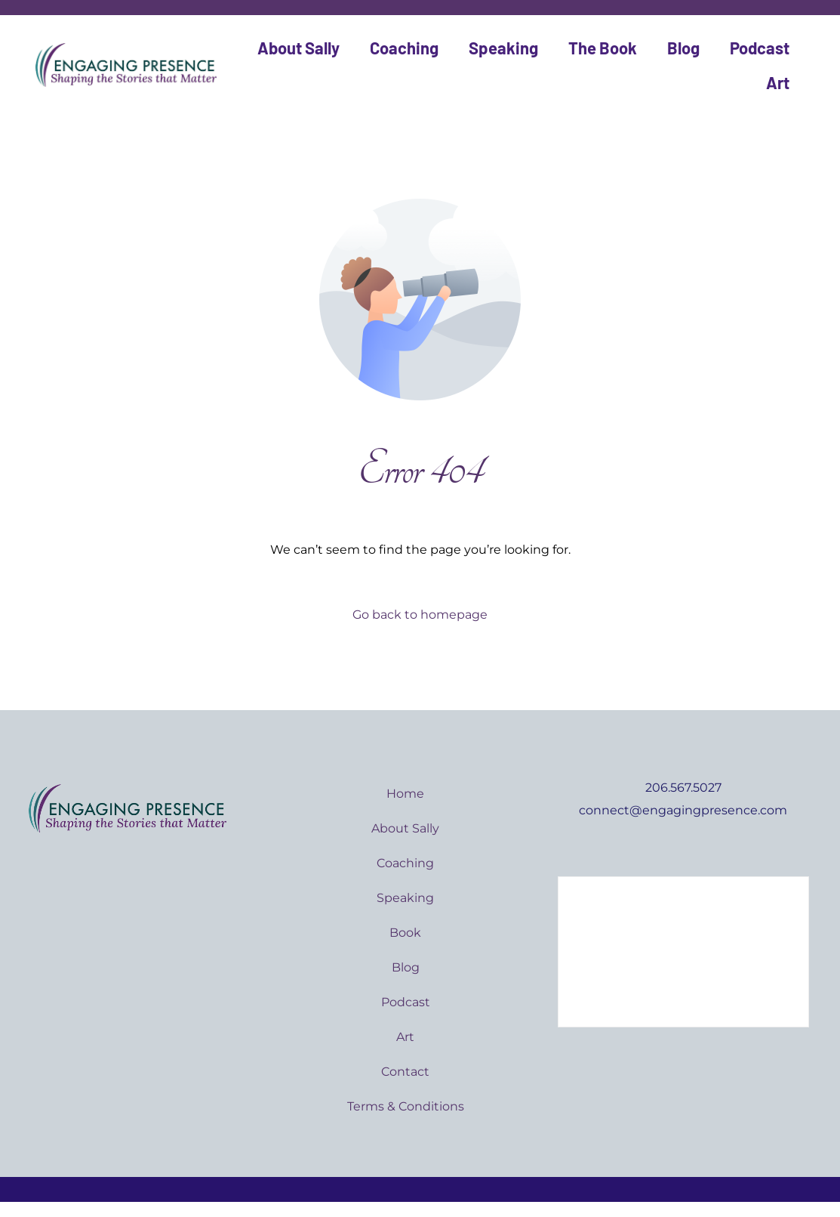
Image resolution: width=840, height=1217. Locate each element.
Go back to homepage (420, 614)
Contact (405, 1071)
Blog (683, 47)
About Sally (298, 47)
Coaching (404, 47)
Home (405, 793)
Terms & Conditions (405, 1106)
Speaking (503, 47)
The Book (602, 47)
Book (405, 932)
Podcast (759, 47)
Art (777, 82)
